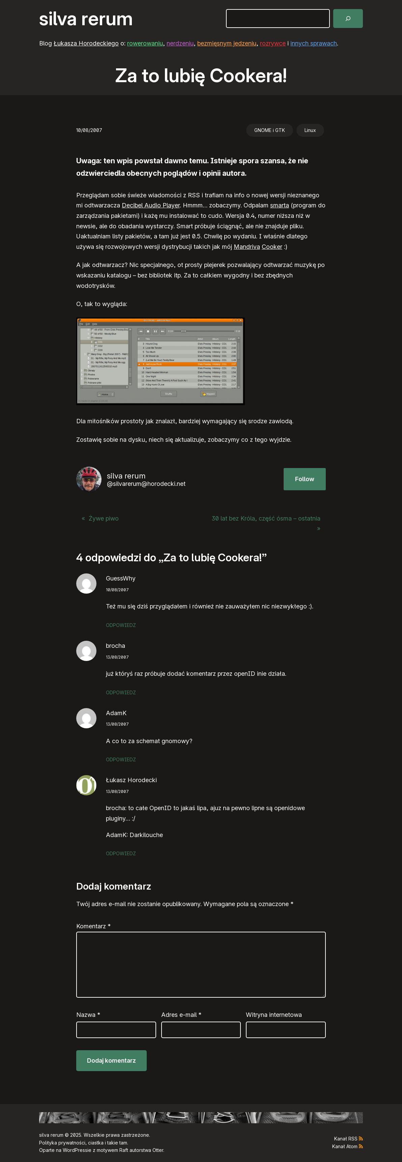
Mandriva (247, 246)
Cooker (272, 246)
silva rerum (86, 18)
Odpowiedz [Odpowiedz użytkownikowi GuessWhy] (121, 625)
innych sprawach (313, 43)
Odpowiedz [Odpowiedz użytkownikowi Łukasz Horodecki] (121, 853)
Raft (123, 1150)
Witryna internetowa (274, 1014)
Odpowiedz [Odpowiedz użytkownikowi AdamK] (121, 759)
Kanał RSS (345, 1138)
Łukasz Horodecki (131, 780)
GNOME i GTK (269, 130)
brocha (115, 645)
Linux (310, 130)
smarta (279, 205)
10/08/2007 (117, 589)
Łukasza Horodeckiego (86, 43)
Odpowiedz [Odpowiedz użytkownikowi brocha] (121, 692)
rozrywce (273, 43)
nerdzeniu (180, 43)
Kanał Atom (344, 1146)
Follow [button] (304, 479)
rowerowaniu (145, 43)
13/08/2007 (117, 657)
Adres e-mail (181, 1014)
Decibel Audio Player (151, 205)
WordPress (75, 1150)
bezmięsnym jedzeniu (226, 43)
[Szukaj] (348, 18)
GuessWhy (121, 578)
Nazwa (88, 1014)
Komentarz (93, 926)
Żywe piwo (104, 518)
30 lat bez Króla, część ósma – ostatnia (265, 518)
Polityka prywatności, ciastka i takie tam (83, 1143)
